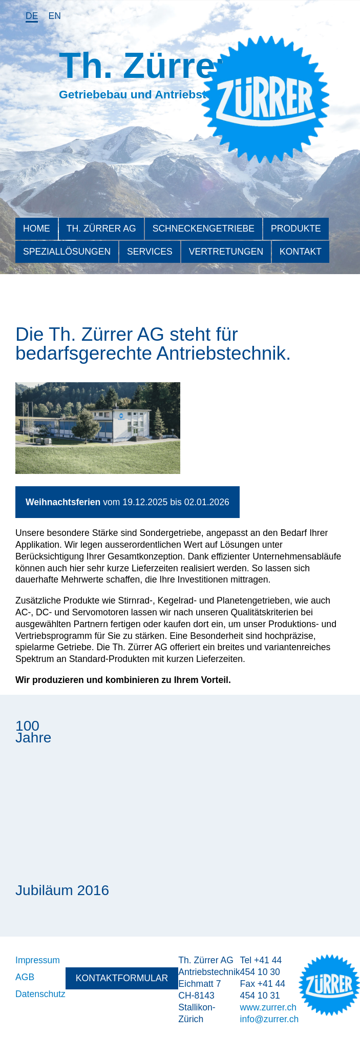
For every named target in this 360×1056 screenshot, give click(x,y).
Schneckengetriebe (204, 228)
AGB (24, 977)
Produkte (296, 228)
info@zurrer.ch (269, 1019)
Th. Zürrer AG (101, 228)
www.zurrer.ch (268, 1007)
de (32, 16)
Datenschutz (40, 994)
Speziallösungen (67, 251)
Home (36, 228)
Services (150, 251)
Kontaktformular (122, 978)
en (54, 16)
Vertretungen (226, 251)
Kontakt (301, 251)
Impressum (37, 960)
